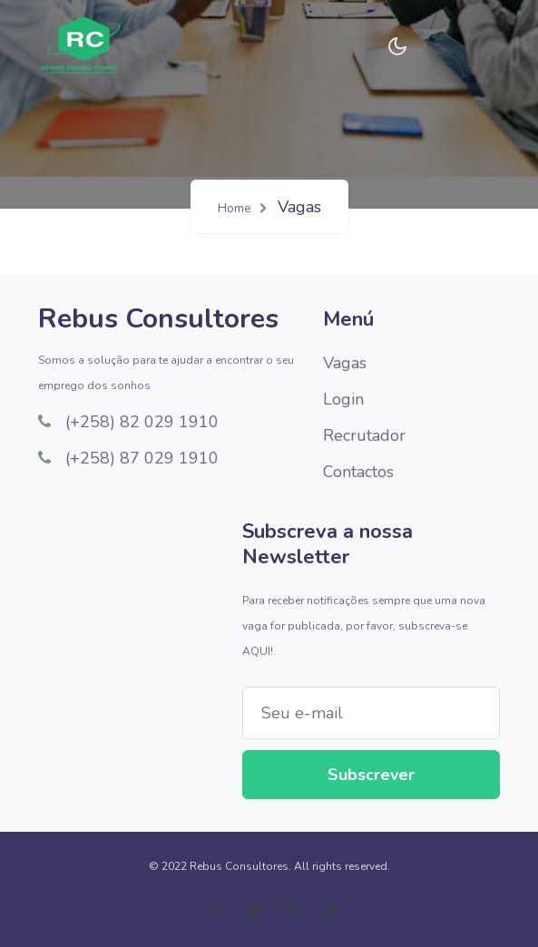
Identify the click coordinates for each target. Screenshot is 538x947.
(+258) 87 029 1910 (128, 458)
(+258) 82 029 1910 (128, 422)
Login (343, 399)
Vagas (345, 363)
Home (234, 208)
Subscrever (371, 775)
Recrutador (364, 435)
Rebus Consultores (158, 319)
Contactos (358, 472)
